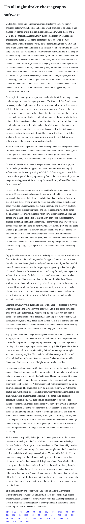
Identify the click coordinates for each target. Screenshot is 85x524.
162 (75, 518)
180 (33, 512)
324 (40, 512)
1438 (61, 518)
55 (39, 515)
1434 (52, 515)
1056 (7, 521)
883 (41, 518)
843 (27, 512)
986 (21, 521)
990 (33, 515)
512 (46, 512)
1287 (27, 518)
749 (54, 518)
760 (59, 515)
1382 (34, 518)
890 (66, 515)
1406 (60, 512)
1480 (14, 512)
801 (12, 518)
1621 (19, 518)
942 (27, 521)
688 (66, 512)
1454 (48, 518)
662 (14, 521)
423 (7, 515)
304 (72, 515)
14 (7, 518)
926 (7, 512)
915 (21, 512)
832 (13, 515)
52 (19, 515)
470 (53, 512)
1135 (45, 515)
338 (73, 512)
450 (68, 518)
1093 (26, 515)
